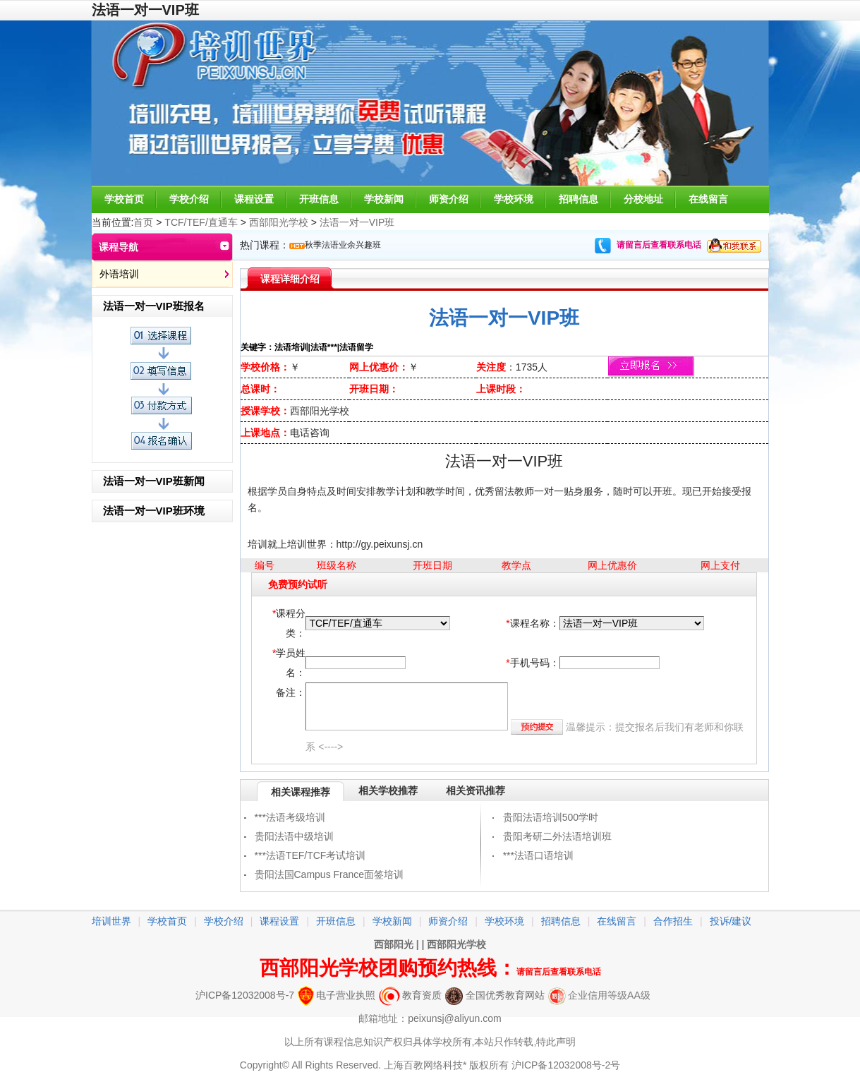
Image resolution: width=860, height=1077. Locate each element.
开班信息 (319, 199)
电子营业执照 (336, 995)
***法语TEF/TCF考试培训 (310, 855)
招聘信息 (578, 199)
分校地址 (643, 199)
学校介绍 (189, 199)
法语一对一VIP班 (357, 222)
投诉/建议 (731, 921)
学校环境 (513, 199)
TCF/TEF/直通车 (200, 222)
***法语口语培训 (538, 855)
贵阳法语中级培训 (294, 836)
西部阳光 (393, 944)
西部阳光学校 (278, 222)
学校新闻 (384, 199)
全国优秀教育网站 (495, 995)
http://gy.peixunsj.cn (380, 544)
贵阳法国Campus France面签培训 (329, 874)
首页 (143, 222)
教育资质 (410, 995)
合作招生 (673, 921)
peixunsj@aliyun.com (455, 1018)
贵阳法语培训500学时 (550, 817)
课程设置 (254, 199)
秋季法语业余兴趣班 (343, 245)
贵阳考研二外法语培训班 (557, 836)
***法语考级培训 (290, 817)
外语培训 (119, 273)
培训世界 (111, 921)
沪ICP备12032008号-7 (244, 995)
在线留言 (708, 199)
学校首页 (124, 199)
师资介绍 (448, 199)
